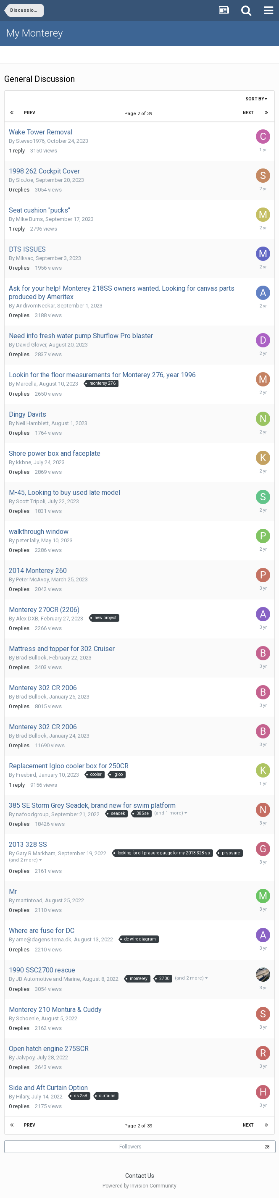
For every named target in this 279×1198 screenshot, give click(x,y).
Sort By (256, 99)
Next (248, 112)
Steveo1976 (30, 141)
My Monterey (34, 33)
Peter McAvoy (32, 579)
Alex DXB (27, 618)
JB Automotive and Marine (48, 979)
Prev (29, 112)
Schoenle (27, 1018)
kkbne (23, 462)
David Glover (31, 345)
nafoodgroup (32, 814)
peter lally (27, 540)
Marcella (26, 384)
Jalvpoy (25, 1057)
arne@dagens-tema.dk (43, 939)
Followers (130, 1147)
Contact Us (139, 1175)
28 (267, 1147)
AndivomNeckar (35, 305)
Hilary (22, 1096)
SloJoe (24, 180)
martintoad (29, 900)
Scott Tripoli (30, 501)
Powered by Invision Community (139, 1186)
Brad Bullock (31, 657)
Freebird (26, 775)
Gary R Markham (35, 853)
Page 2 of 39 (139, 113)
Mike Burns (29, 219)
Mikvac (24, 258)
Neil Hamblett (32, 423)
